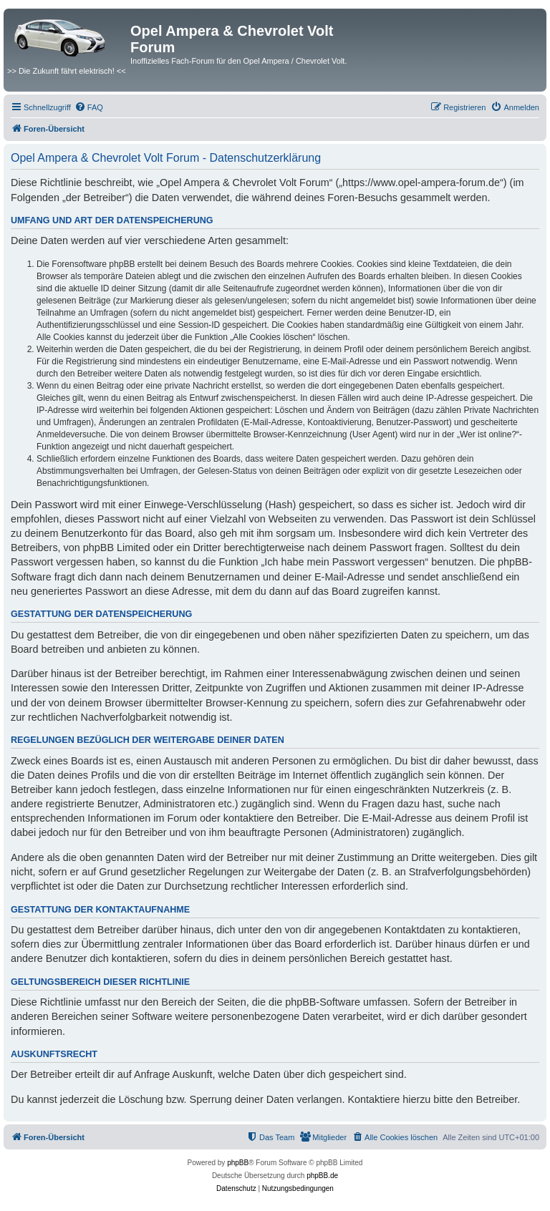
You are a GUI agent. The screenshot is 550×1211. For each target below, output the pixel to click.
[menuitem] (88, 107)
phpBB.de (322, 1176)
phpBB (238, 1163)
